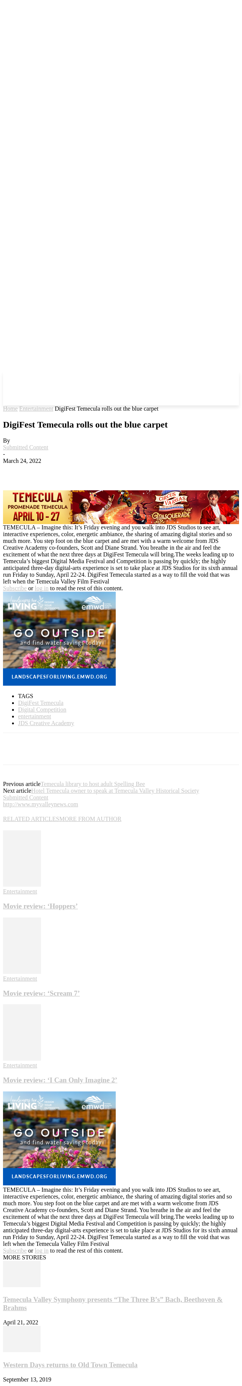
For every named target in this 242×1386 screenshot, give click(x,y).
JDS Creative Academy (46, 723)
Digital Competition (42, 709)
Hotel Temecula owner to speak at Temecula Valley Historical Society (115, 790)
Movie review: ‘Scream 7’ (41, 993)
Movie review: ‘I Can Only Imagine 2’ (60, 1080)
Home (10, 408)
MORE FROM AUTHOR (90, 819)
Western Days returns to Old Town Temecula (70, 1365)
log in (41, 588)
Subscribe (15, 588)
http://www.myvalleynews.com (40, 804)
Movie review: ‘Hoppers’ (40, 906)
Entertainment (36, 408)
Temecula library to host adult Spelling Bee (93, 784)
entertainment (34, 716)
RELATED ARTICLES (31, 819)
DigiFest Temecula (41, 703)
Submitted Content (25, 447)
